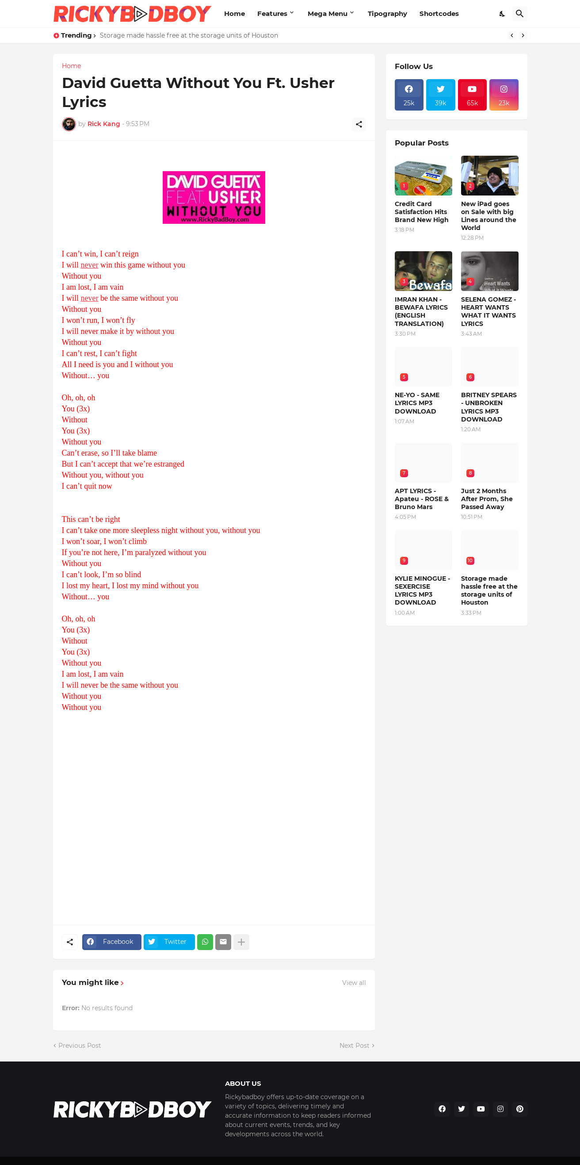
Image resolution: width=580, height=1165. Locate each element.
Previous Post (79, 1046)
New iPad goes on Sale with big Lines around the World (488, 216)
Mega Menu (327, 13)
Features (272, 13)
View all (354, 983)
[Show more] (241, 942)
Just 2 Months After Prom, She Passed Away (487, 499)
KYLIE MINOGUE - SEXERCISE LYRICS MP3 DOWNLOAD (422, 591)
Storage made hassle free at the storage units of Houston (189, 35)
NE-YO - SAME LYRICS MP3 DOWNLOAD (417, 403)
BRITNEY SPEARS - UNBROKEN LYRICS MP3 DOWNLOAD (489, 407)
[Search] (519, 13)
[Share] (359, 124)
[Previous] (512, 35)
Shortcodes (439, 13)
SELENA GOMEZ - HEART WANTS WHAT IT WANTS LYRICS (488, 311)
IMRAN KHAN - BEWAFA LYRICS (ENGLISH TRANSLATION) (421, 311)
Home (234, 13)
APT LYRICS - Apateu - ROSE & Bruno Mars (422, 499)
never (90, 265)
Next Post (355, 1046)
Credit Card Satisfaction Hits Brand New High (422, 212)
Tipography (387, 13)
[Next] (523, 35)
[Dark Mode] (502, 13)
